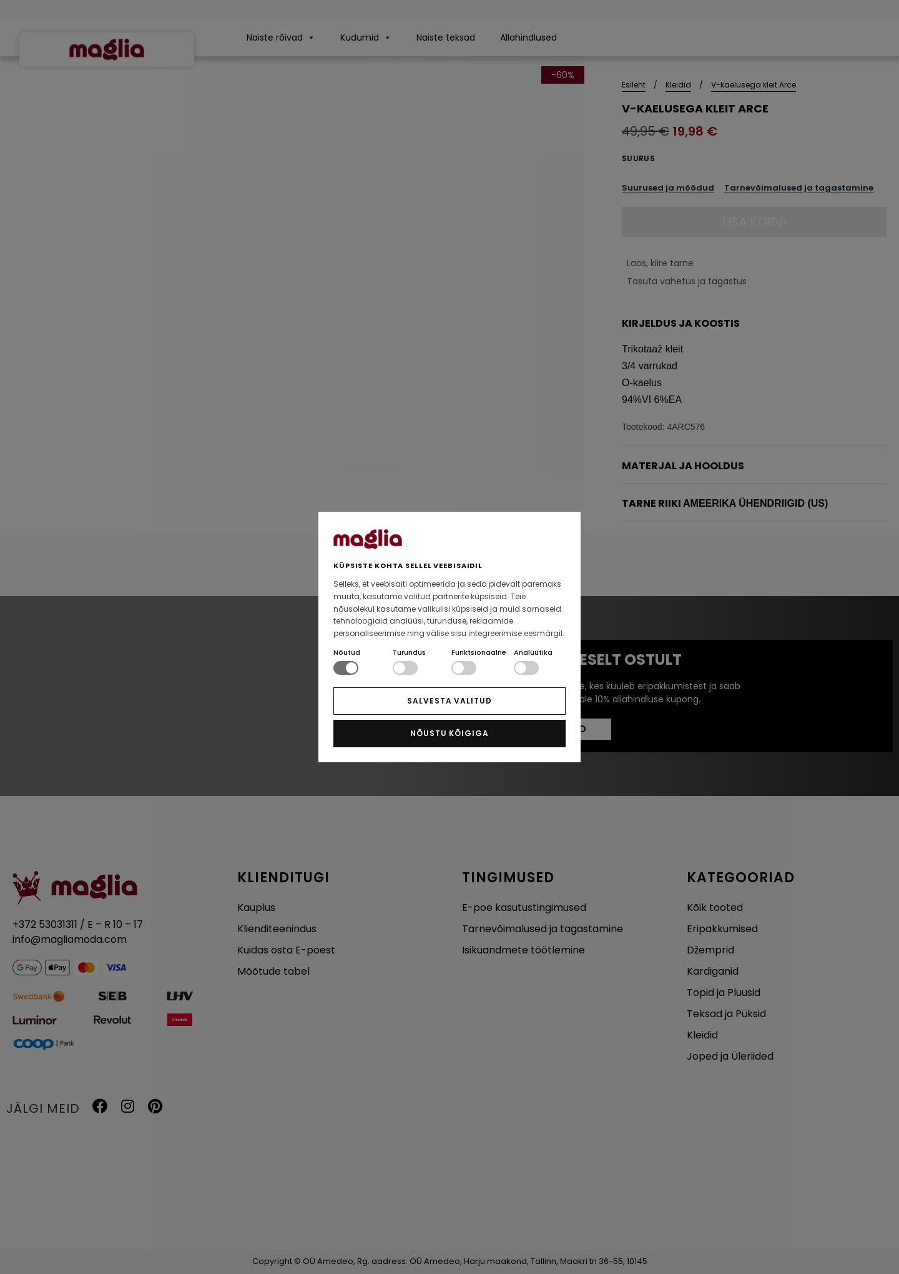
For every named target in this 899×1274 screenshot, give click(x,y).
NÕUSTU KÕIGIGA (449, 733)
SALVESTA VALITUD (449, 700)
